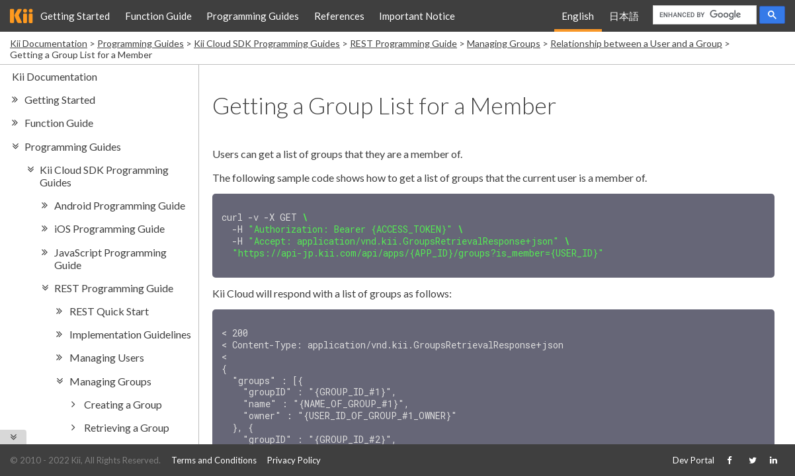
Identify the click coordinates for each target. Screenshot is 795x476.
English (578, 16)
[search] (703, 15)
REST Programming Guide (403, 43)
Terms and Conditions (214, 460)
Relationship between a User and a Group (636, 43)
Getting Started (75, 16)
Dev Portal (693, 460)
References (339, 16)
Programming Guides (252, 16)
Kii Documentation (48, 43)
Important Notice (417, 16)
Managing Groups (503, 43)
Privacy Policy (294, 460)
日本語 (624, 16)
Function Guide (158, 16)
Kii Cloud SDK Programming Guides (267, 43)
